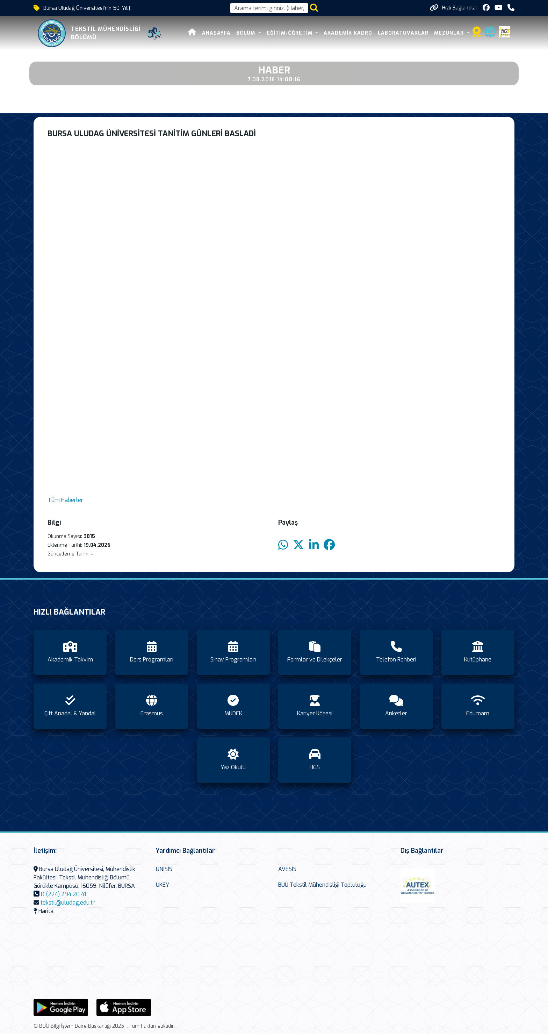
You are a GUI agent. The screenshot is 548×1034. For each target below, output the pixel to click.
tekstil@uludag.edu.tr (68, 902)
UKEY (162, 884)
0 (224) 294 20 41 (63, 894)
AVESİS (287, 869)
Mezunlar (450, 33)
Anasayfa (216, 33)
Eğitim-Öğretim (290, 33)
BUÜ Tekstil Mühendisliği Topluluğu (322, 884)
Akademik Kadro (348, 33)
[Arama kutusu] (269, 8)
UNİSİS (164, 869)
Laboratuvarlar (403, 33)
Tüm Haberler (65, 500)
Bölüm (246, 33)
